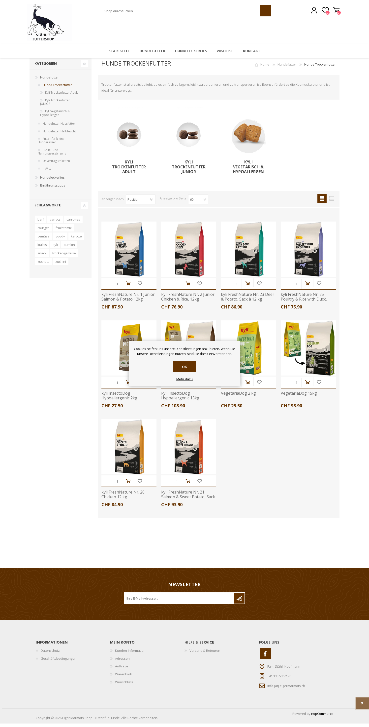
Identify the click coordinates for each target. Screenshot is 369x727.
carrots (55, 223)
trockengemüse (64, 256)
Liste (331, 201)
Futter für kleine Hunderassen (51, 144)
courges (43, 231)
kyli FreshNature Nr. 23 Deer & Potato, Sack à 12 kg (247, 300)
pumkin (69, 248)
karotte (76, 239)
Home (264, 68)
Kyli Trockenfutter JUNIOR (189, 170)
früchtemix (64, 231)
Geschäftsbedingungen (58, 662)
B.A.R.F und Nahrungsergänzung (52, 155)
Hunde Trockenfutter (57, 88)
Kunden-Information (130, 654)
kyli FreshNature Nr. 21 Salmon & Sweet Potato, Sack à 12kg (188, 500)
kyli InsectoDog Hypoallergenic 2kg (119, 399)
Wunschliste (140, 286)
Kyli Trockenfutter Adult (129, 170)
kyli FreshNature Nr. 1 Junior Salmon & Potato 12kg (128, 300)
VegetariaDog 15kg (299, 396)
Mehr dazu (184, 379)
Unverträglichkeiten (56, 164)
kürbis (42, 248)
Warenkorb (333, 12)
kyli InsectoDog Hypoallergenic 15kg (180, 399)
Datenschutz (50, 654)
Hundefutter (286, 68)
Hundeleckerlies (52, 181)
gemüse (43, 239)
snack (41, 256)
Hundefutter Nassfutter (59, 127)
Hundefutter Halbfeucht (59, 135)
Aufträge (121, 669)
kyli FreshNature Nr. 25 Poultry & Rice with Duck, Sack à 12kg (304, 303)
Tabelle (322, 201)
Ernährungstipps (52, 189)
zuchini (60, 265)
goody (60, 239)
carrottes (73, 223)
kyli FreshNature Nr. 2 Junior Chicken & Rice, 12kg (188, 300)
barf (40, 223)
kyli (55, 248)
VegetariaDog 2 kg (238, 396)
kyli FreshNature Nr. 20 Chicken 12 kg (123, 498)
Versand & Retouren (204, 654)
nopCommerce (322, 717)
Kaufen (128, 286)
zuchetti (43, 265)
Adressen (122, 662)
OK (184, 366)
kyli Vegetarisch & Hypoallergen (248, 170)
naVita (47, 172)
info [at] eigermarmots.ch (286, 689)
